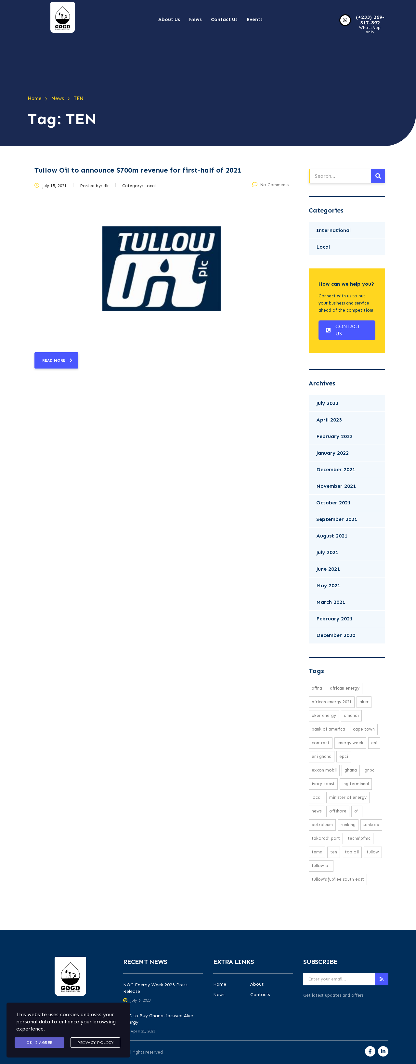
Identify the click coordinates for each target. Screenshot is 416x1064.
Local (323, 247)
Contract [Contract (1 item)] (321, 742)
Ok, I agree (39, 1042)
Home (219, 984)
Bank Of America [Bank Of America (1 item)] (328, 729)
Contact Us (224, 19)
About (257, 984)
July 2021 (327, 552)
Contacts (260, 994)
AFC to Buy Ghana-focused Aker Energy (158, 1019)
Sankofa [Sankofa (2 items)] (371, 824)
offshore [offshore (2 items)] (337, 811)
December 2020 (335, 635)
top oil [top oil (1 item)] (352, 852)
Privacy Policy (95, 1042)
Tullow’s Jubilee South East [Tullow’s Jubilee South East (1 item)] (338, 879)
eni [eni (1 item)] (374, 742)
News (195, 19)
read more (57, 360)
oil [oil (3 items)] (356, 811)
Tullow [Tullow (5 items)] (373, 852)
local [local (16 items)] (316, 797)
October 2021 (333, 503)
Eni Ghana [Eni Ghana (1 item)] (322, 756)
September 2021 (336, 519)
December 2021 (335, 469)
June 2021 (328, 569)
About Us (169, 19)
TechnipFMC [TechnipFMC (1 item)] (359, 838)
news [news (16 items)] (316, 811)
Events (255, 19)
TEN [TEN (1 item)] (333, 852)
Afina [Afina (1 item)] (317, 688)
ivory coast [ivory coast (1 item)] (323, 783)
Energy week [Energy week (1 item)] (350, 742)
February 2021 (334, 619)
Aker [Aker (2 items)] (364, 701)
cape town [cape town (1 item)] (364, 729)
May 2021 (328, 585)
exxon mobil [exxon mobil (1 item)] (324, 770)
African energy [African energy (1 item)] (344, 688)
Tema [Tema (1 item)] (317, 852)
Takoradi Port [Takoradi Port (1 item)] (326, 838)
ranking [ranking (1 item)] (348, 824)
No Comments (270, 184)
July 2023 (327, 403)
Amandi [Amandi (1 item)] (351, 715)
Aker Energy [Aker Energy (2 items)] (324, 715)
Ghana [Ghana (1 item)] (350, 770)
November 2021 (336, 486)
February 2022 (334, 436)
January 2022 (332, 453)
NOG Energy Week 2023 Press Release (155, 988)
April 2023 (329, 420)
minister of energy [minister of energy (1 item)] (348, 797)
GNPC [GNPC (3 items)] (369, 770)
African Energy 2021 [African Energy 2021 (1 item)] (332, 701)
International (333, 230)
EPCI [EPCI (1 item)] (343, 756)
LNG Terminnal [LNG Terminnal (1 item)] (356, 783)
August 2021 (331, 536)
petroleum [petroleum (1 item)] (322, 824)
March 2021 (330, 602)
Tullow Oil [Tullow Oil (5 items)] (321, 865)
